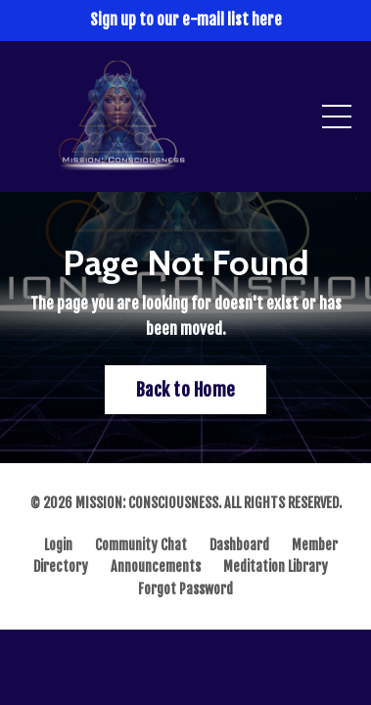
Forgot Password (185, 589)
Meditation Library (275, 566)
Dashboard (239, 545)
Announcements (156, 566)
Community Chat (141, 545)
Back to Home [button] (185, 389)
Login (58, 545)
